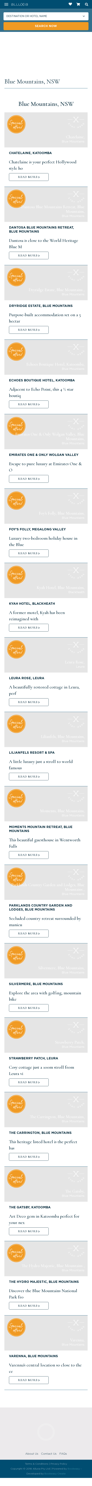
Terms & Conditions (36, 1464)
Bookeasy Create (55, 1474)
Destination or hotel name (26, 16)
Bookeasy (74, 1469)
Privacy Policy (59, 1464)
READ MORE (28, 177)
